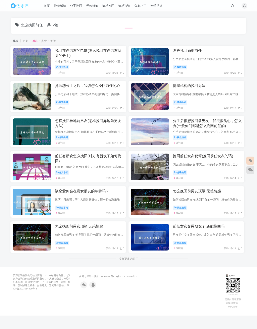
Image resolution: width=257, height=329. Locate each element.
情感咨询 (126, 6)
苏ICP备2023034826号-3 (124, 293)
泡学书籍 (158, 6)
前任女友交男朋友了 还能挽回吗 (202, 242)
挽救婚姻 (62, 6)
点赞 (44, 41)
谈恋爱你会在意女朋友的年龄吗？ (84, 204)
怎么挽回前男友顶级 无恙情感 (200, 204)
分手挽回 (78, 6)
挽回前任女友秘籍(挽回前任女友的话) (206, 166)
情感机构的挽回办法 (192, 90)
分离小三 (142, 6)
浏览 (35, 41)
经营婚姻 (94, 6)
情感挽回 (110, 6)
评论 (53, 41)
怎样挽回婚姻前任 (190, 52)
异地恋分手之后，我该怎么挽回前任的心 (89, 90)
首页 (49, 6)
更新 (25, 41)
